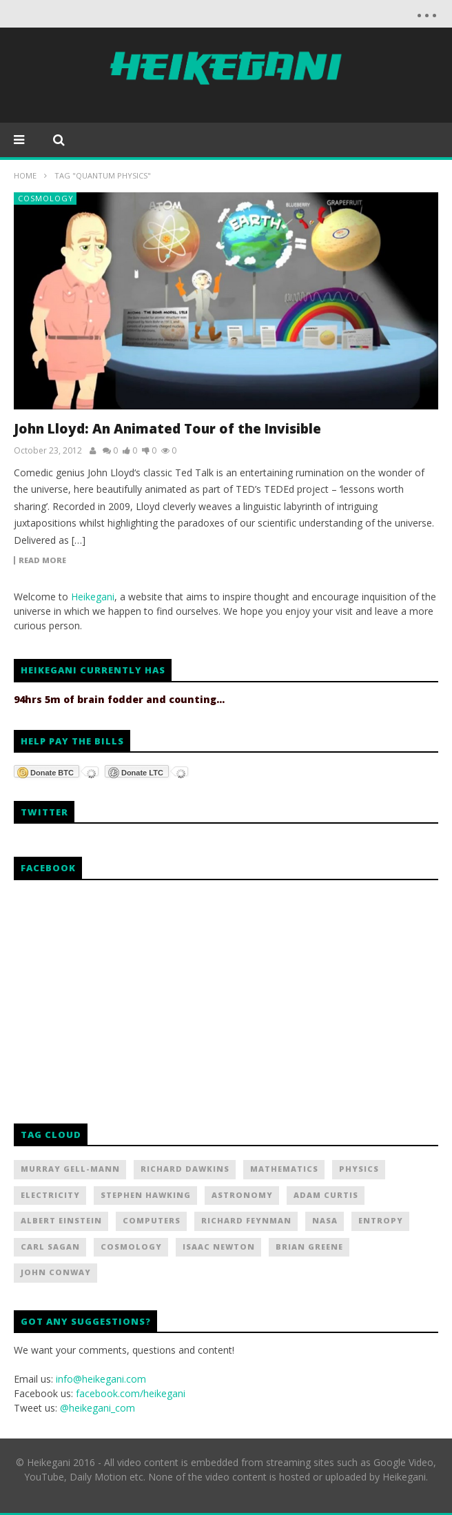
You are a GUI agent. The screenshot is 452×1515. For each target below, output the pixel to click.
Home (25, 175)
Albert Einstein (61, 1220)
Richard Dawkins (185, 1168)
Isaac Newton (219, 1246)
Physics (359, 1168)
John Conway (56, 1272)
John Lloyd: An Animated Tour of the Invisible (167, 429)
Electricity (50, 1195)
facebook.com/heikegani (130, 1393)
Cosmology (46, 198)
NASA (325, 1220)
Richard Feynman (246, 1220)
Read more (42, 560)
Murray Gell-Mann (70, 1168)
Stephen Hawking (146, 1195)
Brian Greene (309, 1246)
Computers (152, 1220)
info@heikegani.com (101, 1378)
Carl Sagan (50, 1246)
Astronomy (242, 1195)
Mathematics (284, 1168)
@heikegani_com (97, 1407)
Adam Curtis (326, 1195)
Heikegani (92, 596)
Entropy (380, 1220)
